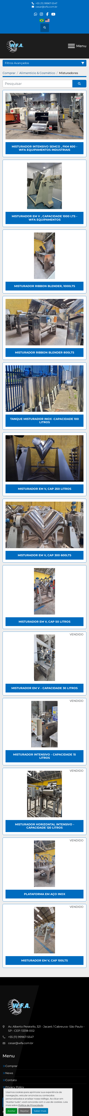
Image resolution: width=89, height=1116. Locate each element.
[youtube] (53, 14)
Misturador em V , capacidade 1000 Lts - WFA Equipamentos (44, 218)
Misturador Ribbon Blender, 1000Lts (44, 286)
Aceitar (11, 1111)
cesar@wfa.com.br (46, 6)
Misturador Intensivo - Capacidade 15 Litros (44, 756)
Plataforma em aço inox (44, 894)
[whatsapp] (35, 14)
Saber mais (40, 1111)
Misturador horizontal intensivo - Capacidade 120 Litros (44, 826)
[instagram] (41, 14)
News (9, 1073)
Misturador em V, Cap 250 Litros (44, 488)
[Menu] (71, 46)
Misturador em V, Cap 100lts (44, 960)
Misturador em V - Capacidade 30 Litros (44, 688)
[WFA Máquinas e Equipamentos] (20, 1006)
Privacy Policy (14, 1087)
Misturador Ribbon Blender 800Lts (44, 352)
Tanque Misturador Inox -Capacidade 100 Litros (44, 420)
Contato (11, 1080)
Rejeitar (24, 1111)
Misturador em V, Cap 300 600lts (44, 555)
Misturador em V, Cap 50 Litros (44, 621)
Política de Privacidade (30, 1105)
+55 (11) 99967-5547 (46, 3)
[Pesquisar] (37, 83)
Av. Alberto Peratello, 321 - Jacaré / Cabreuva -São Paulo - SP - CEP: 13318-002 (46, 1028)
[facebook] (47, 14)
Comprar (11, 1066)
